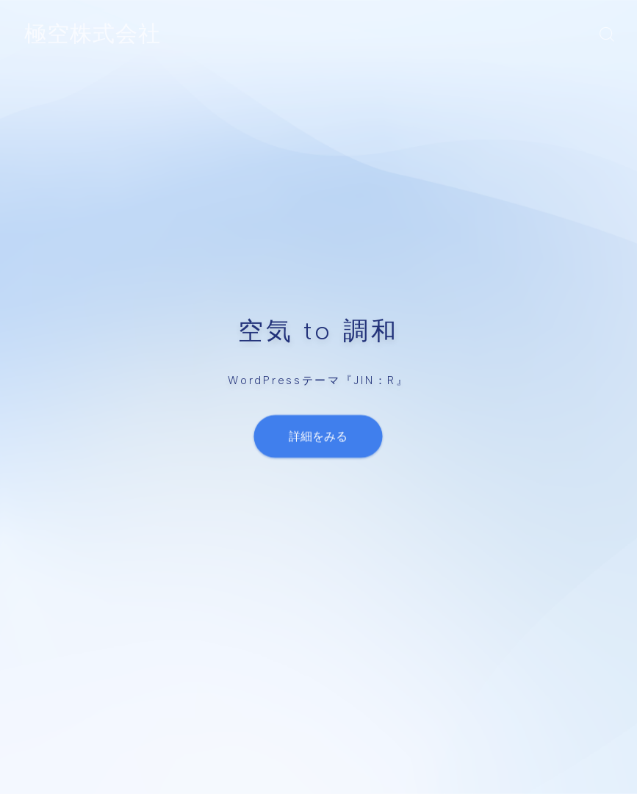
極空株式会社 (92, 34)
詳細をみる (318, 436)
